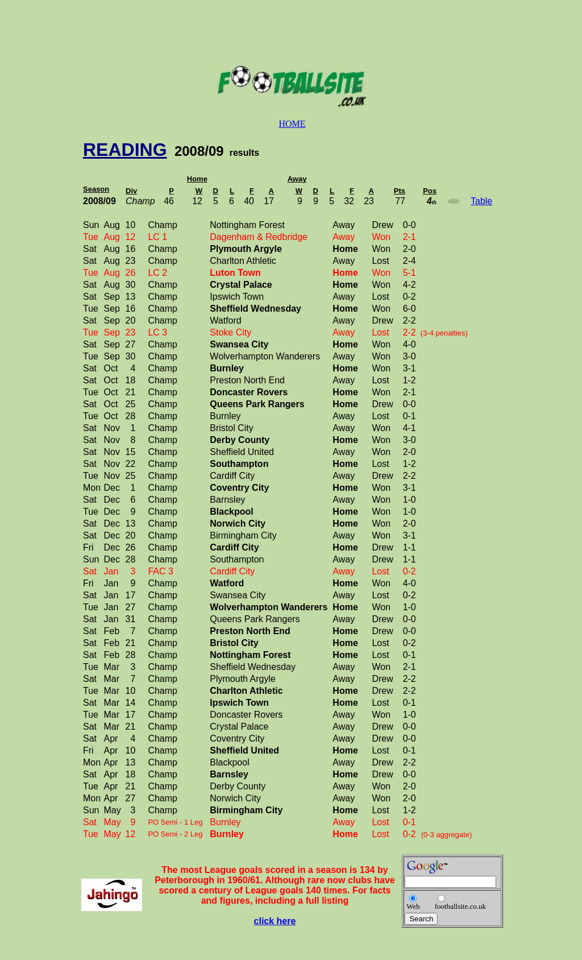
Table (481, 201)
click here (275, 921)
